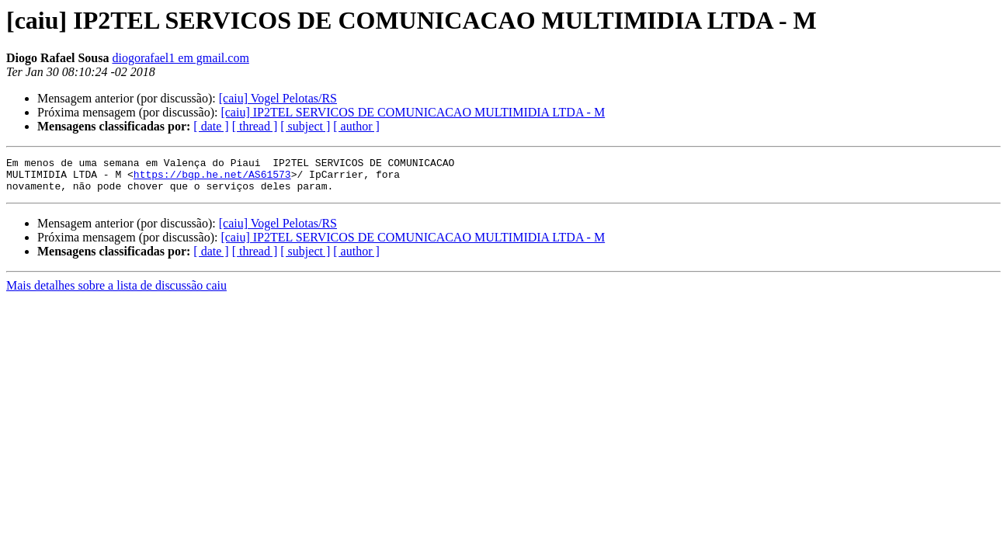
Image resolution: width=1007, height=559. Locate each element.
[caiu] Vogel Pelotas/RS (278, 98)
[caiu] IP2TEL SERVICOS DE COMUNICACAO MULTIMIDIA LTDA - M (412, 112)
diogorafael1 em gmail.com (180, 57)
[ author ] (356, 126)
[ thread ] (255, 126)
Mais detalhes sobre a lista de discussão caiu (116, 292)
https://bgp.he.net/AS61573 (212, 179)
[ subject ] (305, 126)
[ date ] (210, 126)
